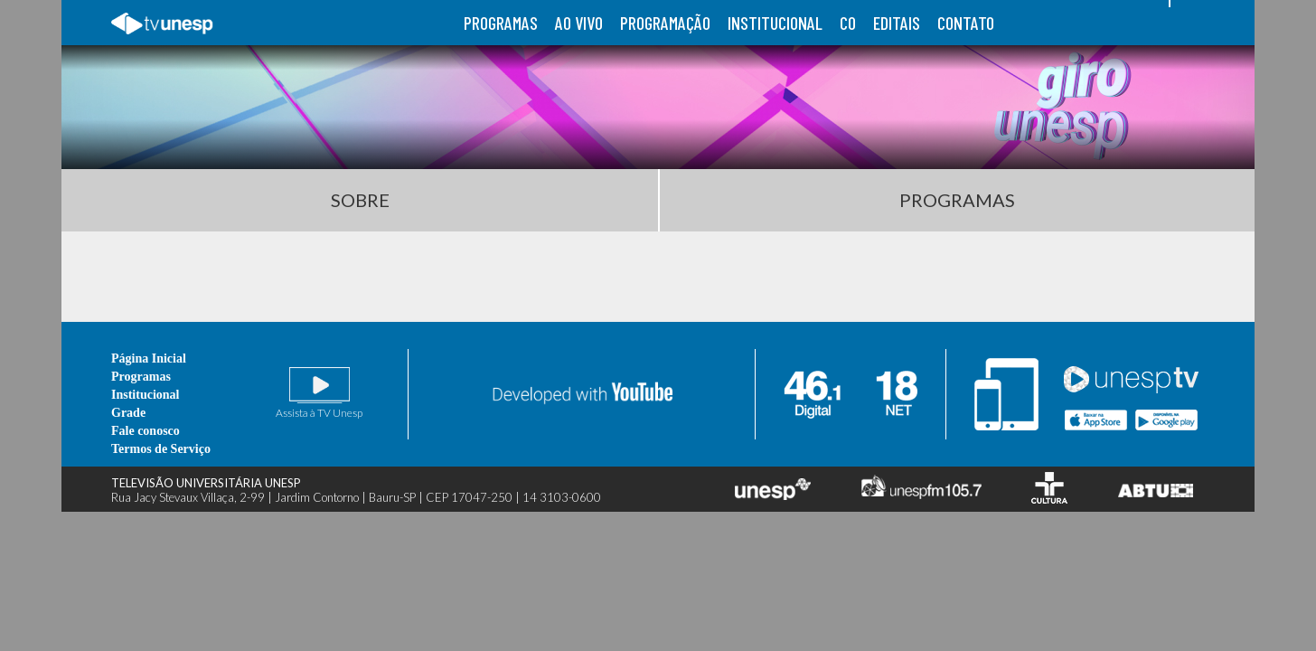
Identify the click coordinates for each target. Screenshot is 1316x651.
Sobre (360, 200)
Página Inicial (148, 358)
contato (965, 22)
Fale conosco (145, 431)
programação (665, 22)
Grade (128, 413)
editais (896, 22)
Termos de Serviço (161, 449)
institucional (775, 22)
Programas (957, 200)
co (848, 22)
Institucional (145, 394)
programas (501, 22)
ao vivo (579, 22)
